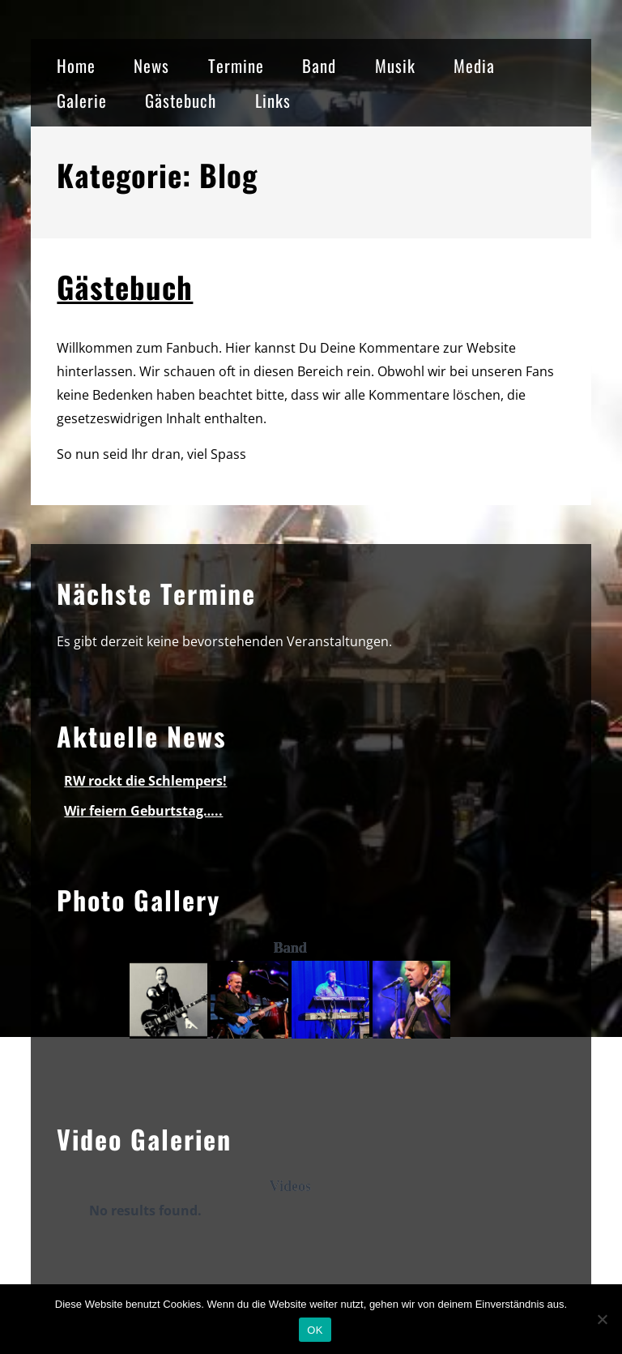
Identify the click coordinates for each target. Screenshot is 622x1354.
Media (474, 65)
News (151, 65)
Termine (236, 65)
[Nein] (602, 1319)
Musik (395, 65)
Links (273, 100)
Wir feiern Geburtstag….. (143, 811)
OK (314, 1330)
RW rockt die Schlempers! (145, 781)
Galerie (82, 100)
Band (319, 65)
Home (76, 65)
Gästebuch (180, 100)
